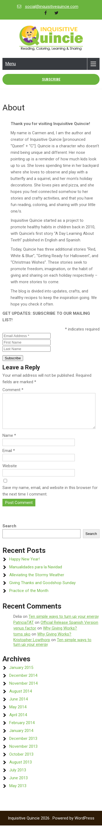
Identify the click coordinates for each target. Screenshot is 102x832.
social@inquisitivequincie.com (51, 6)
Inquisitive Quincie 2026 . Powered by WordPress (51, 824)
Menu (10, 63)
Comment (12, 389)
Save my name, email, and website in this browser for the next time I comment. (50, 497)
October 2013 (21, 760)
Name (9, 442)
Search (9, 532)
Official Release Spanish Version (69, 629)
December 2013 (23, 745)
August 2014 (20, 697)
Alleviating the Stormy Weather (36, 581)
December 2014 (23, 682)
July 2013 (17, 776)
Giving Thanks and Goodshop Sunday (42, 589)
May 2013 (17, 792)
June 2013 (18, 784)
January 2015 (21, 674)
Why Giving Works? (60, 634)
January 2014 (21, 737)
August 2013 (20, 768)
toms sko (21, 640)
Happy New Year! (24, 565)
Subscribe (51, 79)
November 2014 (23, 689)
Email (8, 457)
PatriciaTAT (23, 629)
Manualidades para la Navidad (35, 573)
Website (9, 472)
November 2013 (23, 752)
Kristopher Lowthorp (31, 646)
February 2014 (22, 729)
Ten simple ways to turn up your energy (64, 623)
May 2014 (17, 713)
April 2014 (18, 721)
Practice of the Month (28, 597)
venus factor (24, 634)
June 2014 (18, 705)
